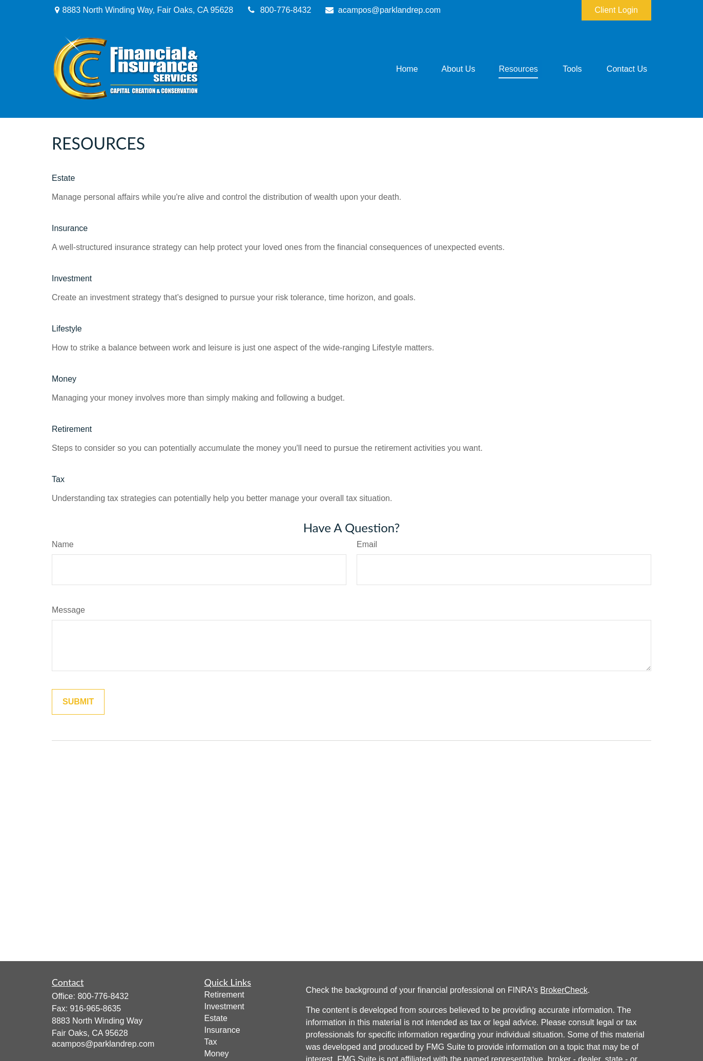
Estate (63, 178)
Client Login (616, 10)
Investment (72, 278)
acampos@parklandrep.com (382, 10)
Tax (58, 479)
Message (68, 610)
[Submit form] (78, 702)
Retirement (72, 429)
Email (367, 544)
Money (64, 379)
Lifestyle (67, 328)
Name (63, 544)
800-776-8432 (278, 10)
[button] (407, 69)
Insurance (70, 228)
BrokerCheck (563, 990)
